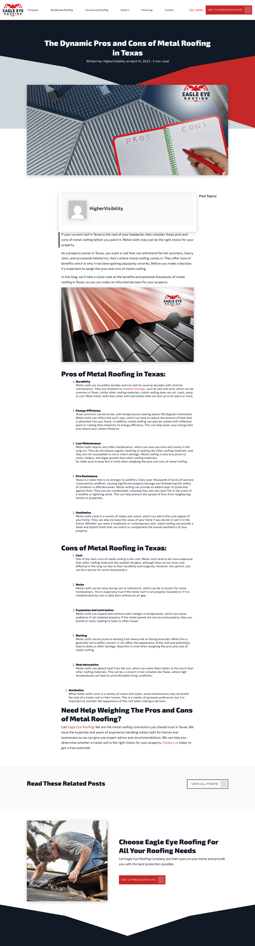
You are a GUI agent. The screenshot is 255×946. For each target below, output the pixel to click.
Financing (147, 9)
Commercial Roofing (96, 9)
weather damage (134, 388)
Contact (169, 9)
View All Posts (204, 783)
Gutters (125, 9)
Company (33, 9)
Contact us (170, 742)
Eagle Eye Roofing (80, 727)
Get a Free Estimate (225, 9)
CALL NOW (196, 10)
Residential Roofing (62, 9)
